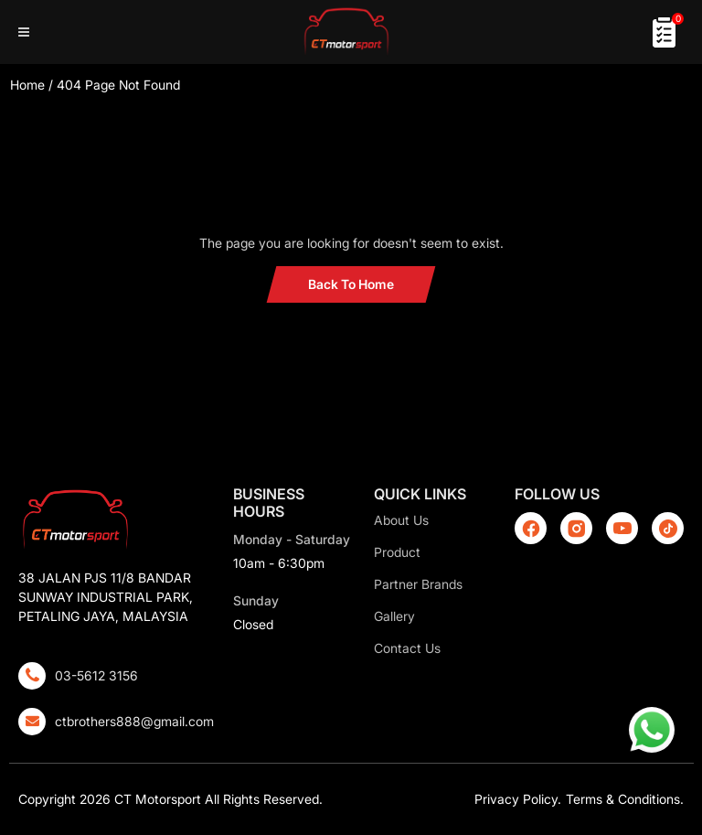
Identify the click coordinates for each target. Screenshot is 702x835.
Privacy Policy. (517, 799)
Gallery (394, 616)
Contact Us (407, 648)
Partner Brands (418, 584)
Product (397, 552)
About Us (401, 520)
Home (27, 84)
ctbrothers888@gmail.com (134, 721)
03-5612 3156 (96, 675)
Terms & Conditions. (625, 799)
